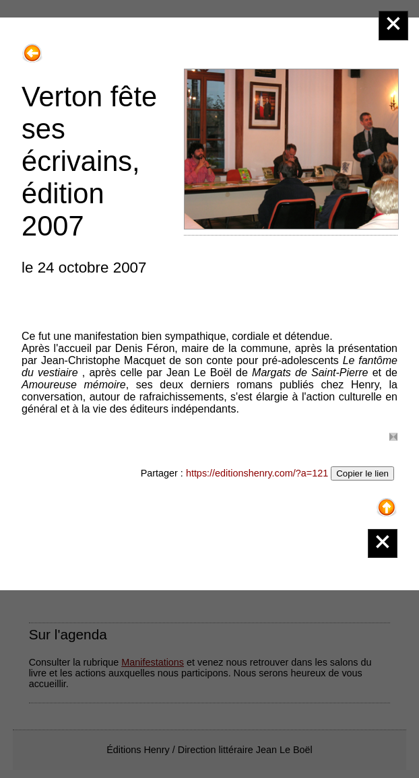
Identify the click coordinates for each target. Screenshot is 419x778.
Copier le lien (362, 473)
